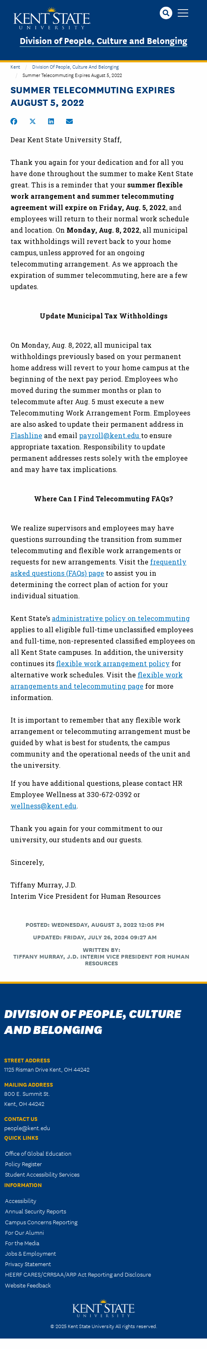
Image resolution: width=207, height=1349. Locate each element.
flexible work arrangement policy (113, 663)
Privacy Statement (28, 1263)
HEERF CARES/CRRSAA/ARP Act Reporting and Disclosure (78, 1274)
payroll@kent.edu (110, 435)
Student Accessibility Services (42, 1174)
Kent (15, 66)
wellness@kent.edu (43, 805)
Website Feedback (28, 1285)
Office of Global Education (38, 1153)
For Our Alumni (24, 1232)
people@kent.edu (27, 1127)
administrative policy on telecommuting (121, 618)
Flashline (26, 435)
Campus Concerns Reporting (41, 1221)
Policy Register (23, 1163)
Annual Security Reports (35, 1211)
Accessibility (20, 1200)
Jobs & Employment (30, 1253)
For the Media (22, 1242)
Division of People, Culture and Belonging (103, 39)
